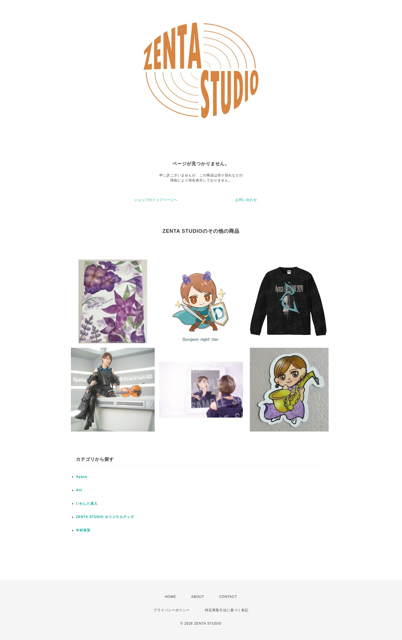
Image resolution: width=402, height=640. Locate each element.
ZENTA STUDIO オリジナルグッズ (105, 517)
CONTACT (228, 597)
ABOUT (197, 597)
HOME (170, 597)
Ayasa (81, 477)
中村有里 (83, 530)
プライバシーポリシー (172, 610)
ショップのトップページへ (156, 200)
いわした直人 (87, 503)
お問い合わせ (246, 200)
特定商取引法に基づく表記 (226, 610)
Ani (79, 490)
